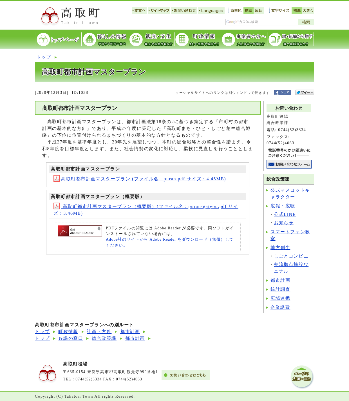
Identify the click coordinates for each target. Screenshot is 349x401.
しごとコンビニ (291, 256)
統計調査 (280, 289)
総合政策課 (104, 338)
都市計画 (280, 280)
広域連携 (280, 298)
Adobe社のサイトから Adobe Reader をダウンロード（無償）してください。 (170, 242)
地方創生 (280, 247)
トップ (43, 57)
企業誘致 (280, 307)
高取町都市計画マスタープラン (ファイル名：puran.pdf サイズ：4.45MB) (139, 178)
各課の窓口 (70, 338)
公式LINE (285, 214)
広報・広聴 (282, 205)
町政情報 (68, 331)
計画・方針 (99, 331)
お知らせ (284, 222)
